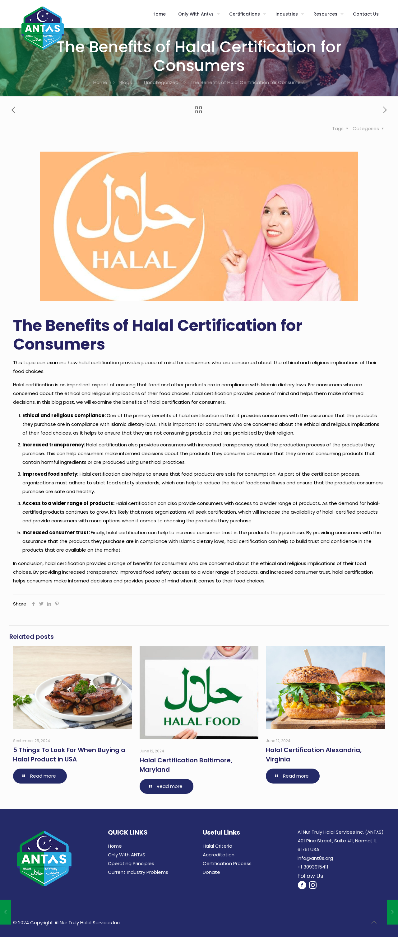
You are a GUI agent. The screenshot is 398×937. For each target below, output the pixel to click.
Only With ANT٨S (126, 854)
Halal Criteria (217, 846)
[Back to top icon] (374, 922)
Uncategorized (161, 82)
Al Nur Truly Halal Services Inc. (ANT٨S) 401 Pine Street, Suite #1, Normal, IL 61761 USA (341, 841)
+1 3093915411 (313, 867)
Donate (211, 872)
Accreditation (218, 854)
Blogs (125, 82)
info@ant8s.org (315, 858)
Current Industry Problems (138, 872)
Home (100, 82)
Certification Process (227, 863)
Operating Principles (131, 863)
